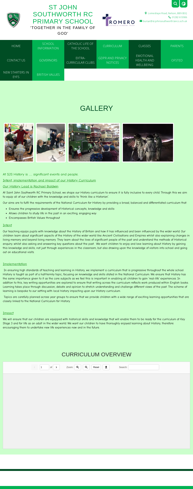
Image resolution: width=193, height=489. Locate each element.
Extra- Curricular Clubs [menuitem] (80, 60)
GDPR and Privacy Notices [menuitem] (112, 60)
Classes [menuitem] (145, 46)
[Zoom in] (77, 367)
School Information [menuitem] (48, 46)
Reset (96, 367)
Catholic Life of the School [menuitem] (80, 46)
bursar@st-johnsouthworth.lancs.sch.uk (165, 21)
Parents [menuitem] (177, 46)
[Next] (56, 367)
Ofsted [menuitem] (177, 60)
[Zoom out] (86, 367)
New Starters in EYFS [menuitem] (16, 74)
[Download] (106, 367)
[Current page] (44, 367)
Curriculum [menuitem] (112, 46)
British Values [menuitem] (48, 75)
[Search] (143, 367)
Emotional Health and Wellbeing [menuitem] (144, 60)
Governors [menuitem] (48, 60)
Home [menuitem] (16, 46)
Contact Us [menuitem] (16, 60)
